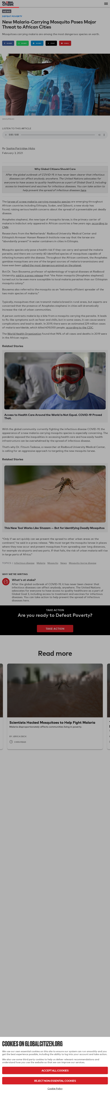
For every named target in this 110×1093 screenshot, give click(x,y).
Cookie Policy (55, 1088)
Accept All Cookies (55, 1070)
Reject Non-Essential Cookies (55, 1080)
